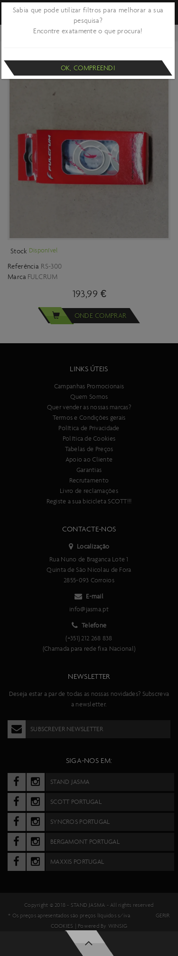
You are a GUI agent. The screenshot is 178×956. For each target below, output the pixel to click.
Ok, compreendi (88, 68)
